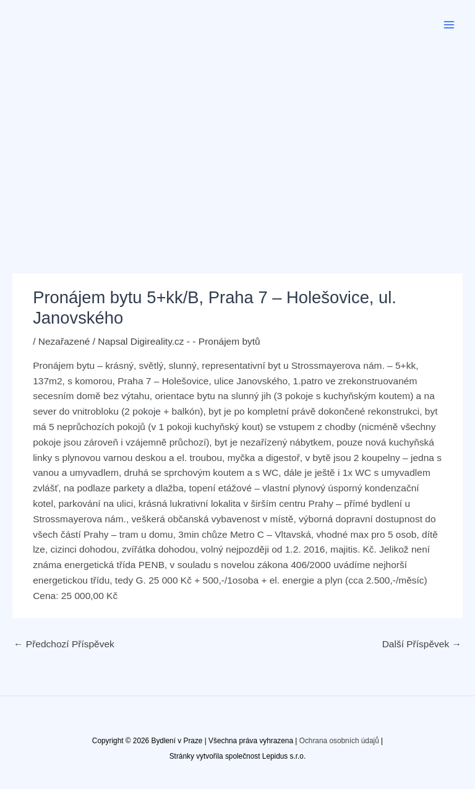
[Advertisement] (237, 142)
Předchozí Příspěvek (64, 644)
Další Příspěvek (421, 644)
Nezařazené (64, 341)
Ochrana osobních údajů (339, 740)
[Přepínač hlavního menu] (449, 24)
